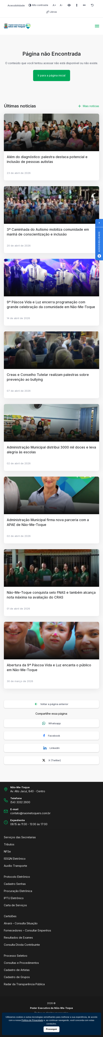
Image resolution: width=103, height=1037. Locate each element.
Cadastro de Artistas (17, 970)
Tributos (9, 844)
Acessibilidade (16, 5)
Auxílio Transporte (15, 865)
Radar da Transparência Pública (24, 984)
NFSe (7, 851)
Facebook (51, 735)
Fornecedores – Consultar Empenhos (27, 930)
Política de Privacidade (32, 1020)
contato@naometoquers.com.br (30, 813)
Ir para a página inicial (51, 75)
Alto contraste (38, 5)
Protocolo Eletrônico (17, 876)
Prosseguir (51, 1029)
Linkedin (51, 748)
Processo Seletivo (15, 955)
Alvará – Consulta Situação (21, 923)
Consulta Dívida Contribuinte (22, 944)
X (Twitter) (51, 760)
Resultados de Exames (18, 937)
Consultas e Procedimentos (21, 962)
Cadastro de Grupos (17, 977)
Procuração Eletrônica (18, 891)
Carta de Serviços (15, 905)
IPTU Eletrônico (14, 898)
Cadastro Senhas (15, 883)
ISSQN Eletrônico (15, 858)
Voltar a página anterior (51, 704)
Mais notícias (88, 106)
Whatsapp (51, 723)
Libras (51, 11)
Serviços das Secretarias (20, 837)
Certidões (10, 916)
